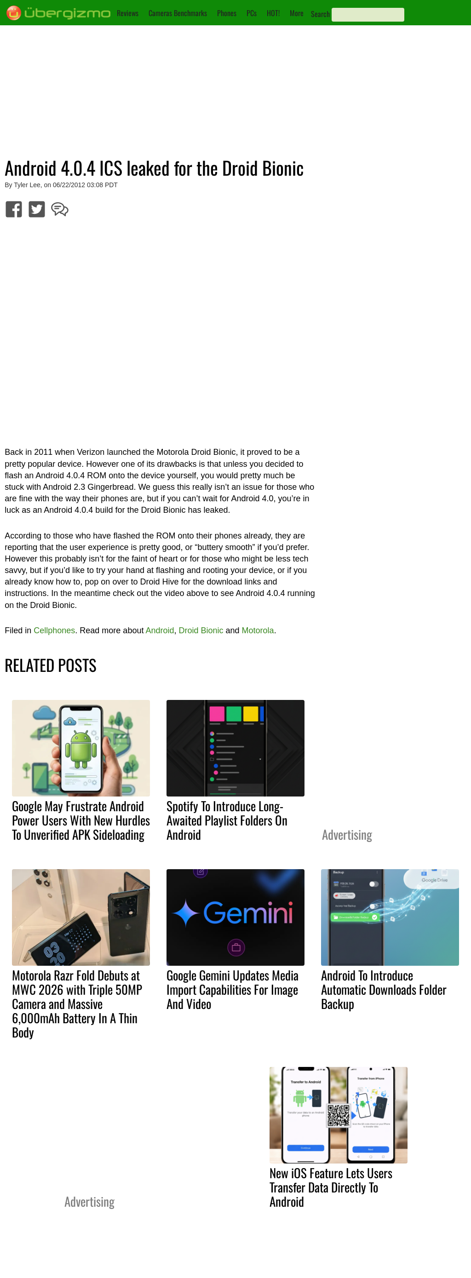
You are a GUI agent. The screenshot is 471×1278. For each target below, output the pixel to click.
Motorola (258, 630)
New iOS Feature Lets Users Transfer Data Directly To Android (331, 1186)
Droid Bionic (201, 630)
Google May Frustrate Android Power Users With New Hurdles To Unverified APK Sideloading (81, 820)
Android (159, 630)
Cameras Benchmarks (178, 12)
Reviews (127, 12)
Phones (226, 12)
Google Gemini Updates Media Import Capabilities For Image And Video (233, 989)
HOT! (273, 12)
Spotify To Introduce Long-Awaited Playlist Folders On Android (227, 820)
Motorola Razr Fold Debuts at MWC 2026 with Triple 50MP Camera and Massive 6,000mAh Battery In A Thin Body (77, 1003)
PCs (252, 12)
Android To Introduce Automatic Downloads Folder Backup (384, 989)
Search (320, 13)
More (297, 12)
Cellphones (54, 630)
